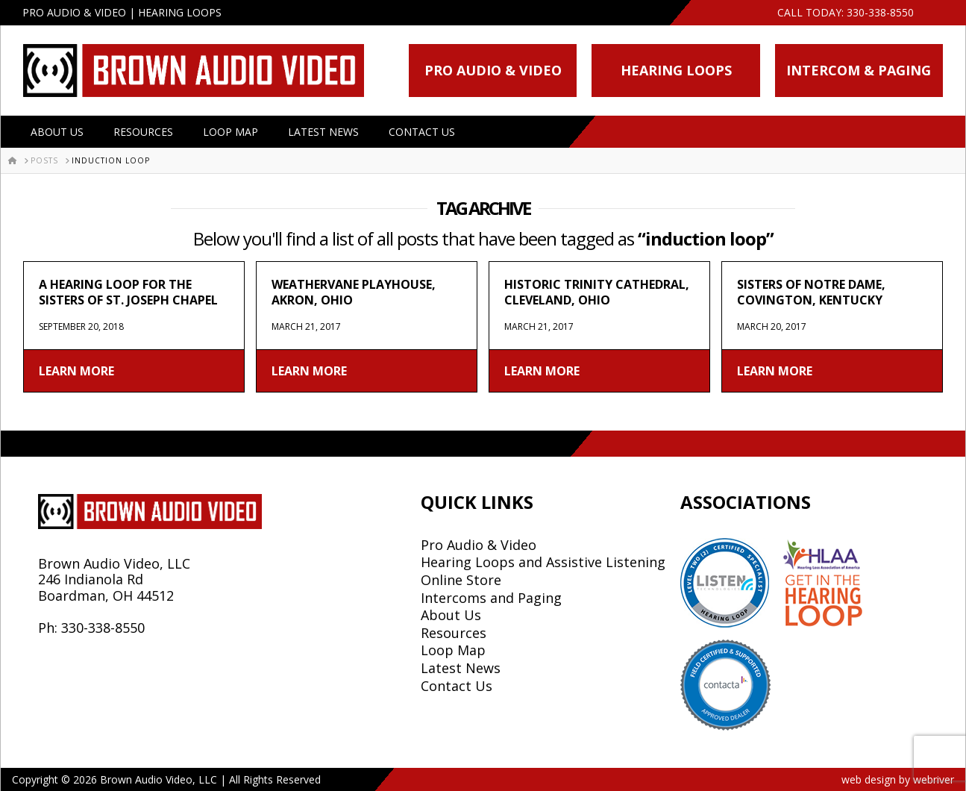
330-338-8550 (880, 12)
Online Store (461, 580)
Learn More (76, 371)
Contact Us (422, 132)
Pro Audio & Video (493, 70)
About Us (57, 132)
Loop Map (230, 132)
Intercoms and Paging (491, 598)
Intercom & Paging (858, 70)
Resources (143, 132)
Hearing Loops (676, 70)
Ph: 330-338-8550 (91, 628)
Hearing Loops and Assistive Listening (543, 562)
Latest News (323, 132)
